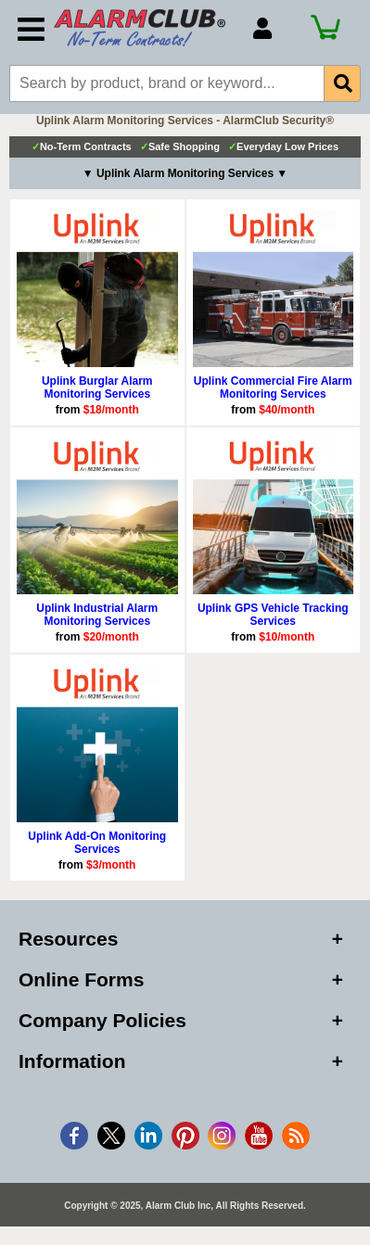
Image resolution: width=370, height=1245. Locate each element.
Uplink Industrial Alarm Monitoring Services (97, 615)
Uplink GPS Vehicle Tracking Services (273, 615)
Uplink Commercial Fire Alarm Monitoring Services (273, 387)
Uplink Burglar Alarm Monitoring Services (97, 387)
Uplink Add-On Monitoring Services (97, 843)
